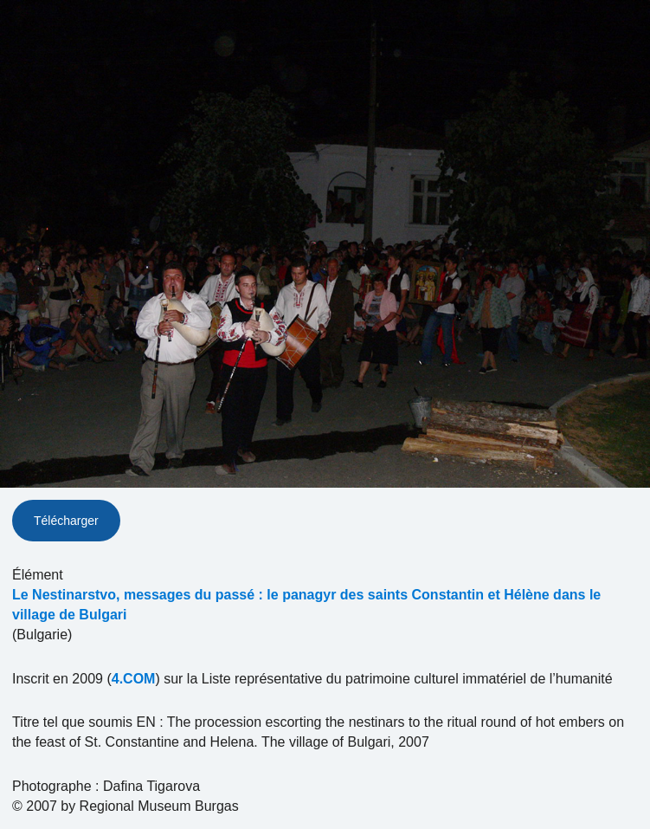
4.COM (134, 678)
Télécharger (66, 521)
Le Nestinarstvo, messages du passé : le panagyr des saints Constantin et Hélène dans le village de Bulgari (306, 604)
